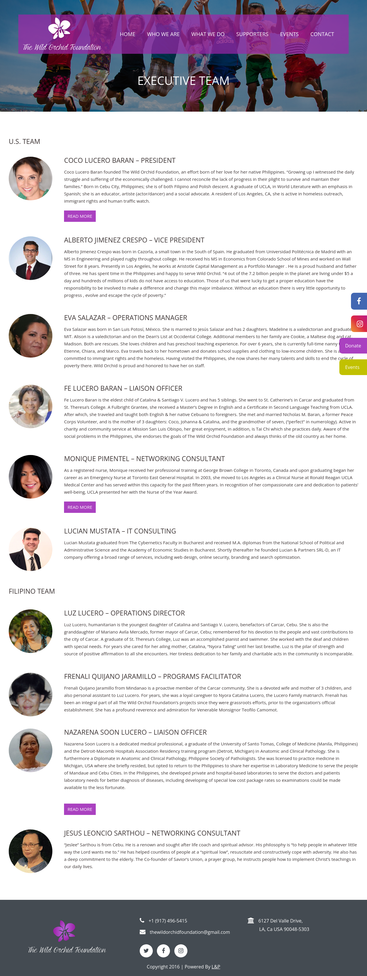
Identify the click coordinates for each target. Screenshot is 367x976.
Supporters (252, 34)
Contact (322, 34)
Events (352, 367)
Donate (353, 345)
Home (127, 34)
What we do (208, 34)
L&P (216, 966)
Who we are (163, 34)
